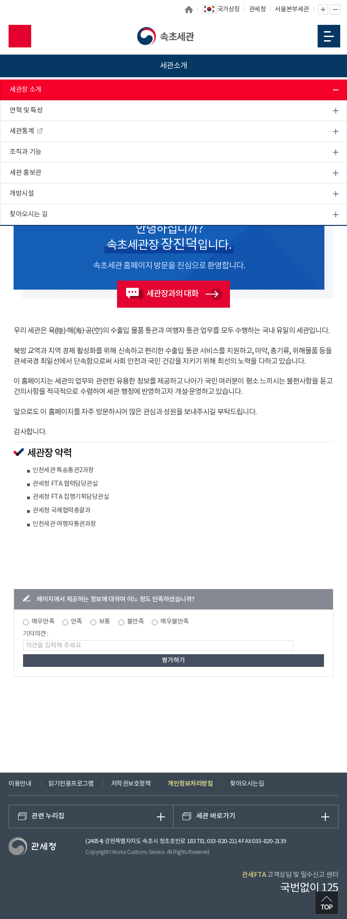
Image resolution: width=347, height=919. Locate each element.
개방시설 (21, 193)
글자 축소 (335, 9)
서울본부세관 (292, 9)
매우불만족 (174, 621)
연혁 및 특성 (26, 110)
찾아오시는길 (247, 784)
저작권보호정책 (131, 784)
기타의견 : (35, 634)
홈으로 (188, 9)
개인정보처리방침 (190, 784)
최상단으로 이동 (326, 902)
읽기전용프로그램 (71, 784)
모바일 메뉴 (329, 36)
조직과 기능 (25, 152)
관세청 (257, 9)
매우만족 (43, 621)
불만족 (135, 621)
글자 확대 (323, 9)
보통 (104, 621)
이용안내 (20, 784)
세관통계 (21, 131)
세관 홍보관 (25, 173)
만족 (76, 621)
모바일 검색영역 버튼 (20, 36)
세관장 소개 (25, 90)
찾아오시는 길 (28, 214)
